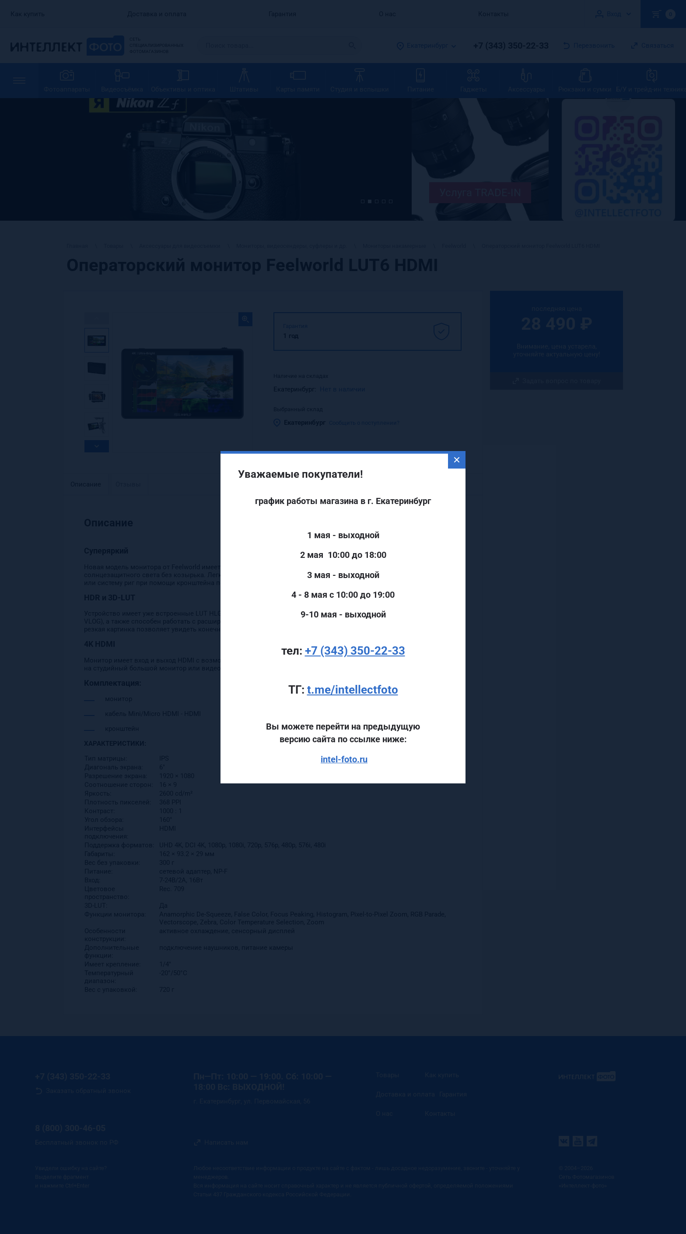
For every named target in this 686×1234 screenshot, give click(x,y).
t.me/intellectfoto (352, 663)
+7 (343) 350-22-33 (355, 624)
